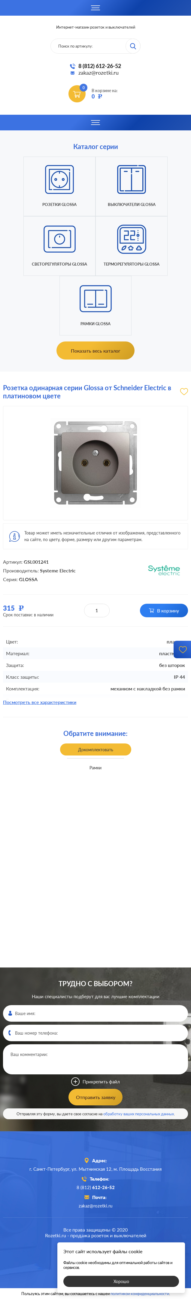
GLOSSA (28, 579)
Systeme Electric (58, 570)
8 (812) (96, 1187)
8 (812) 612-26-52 (99, 66)
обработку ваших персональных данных (138, 1113)
